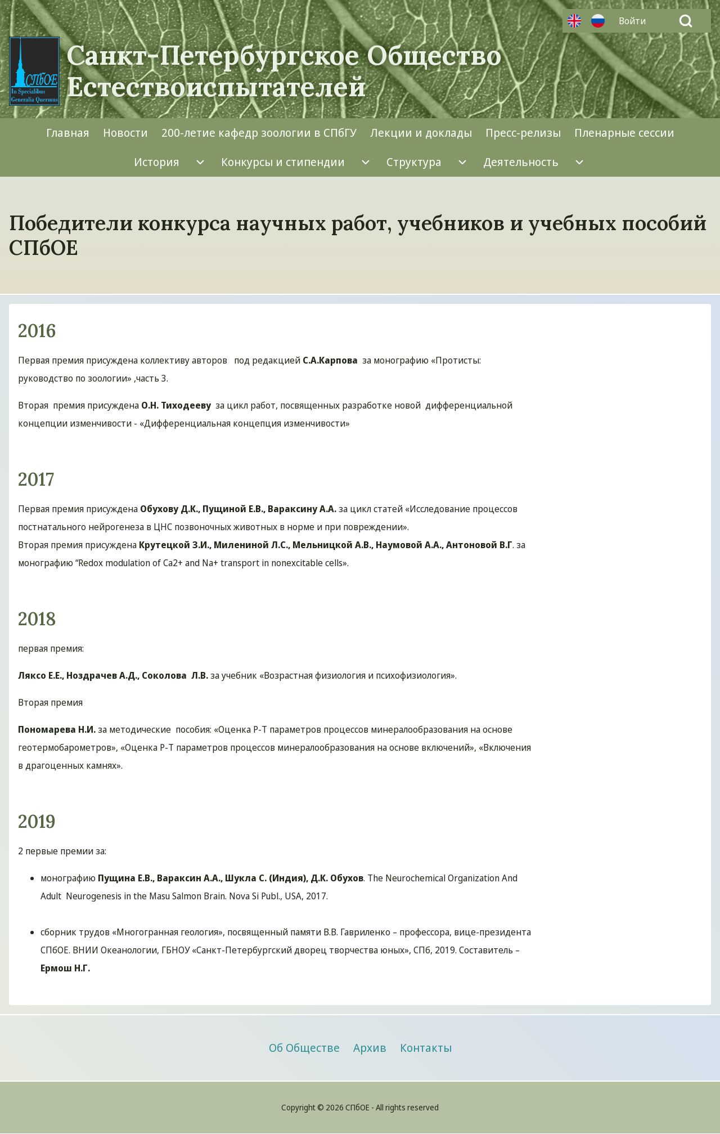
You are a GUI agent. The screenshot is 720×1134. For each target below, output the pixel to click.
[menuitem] (635, 21)
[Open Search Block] (685, 21)
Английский (574, 21)
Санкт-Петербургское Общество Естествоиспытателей (284, 70)
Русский (598, 21)
